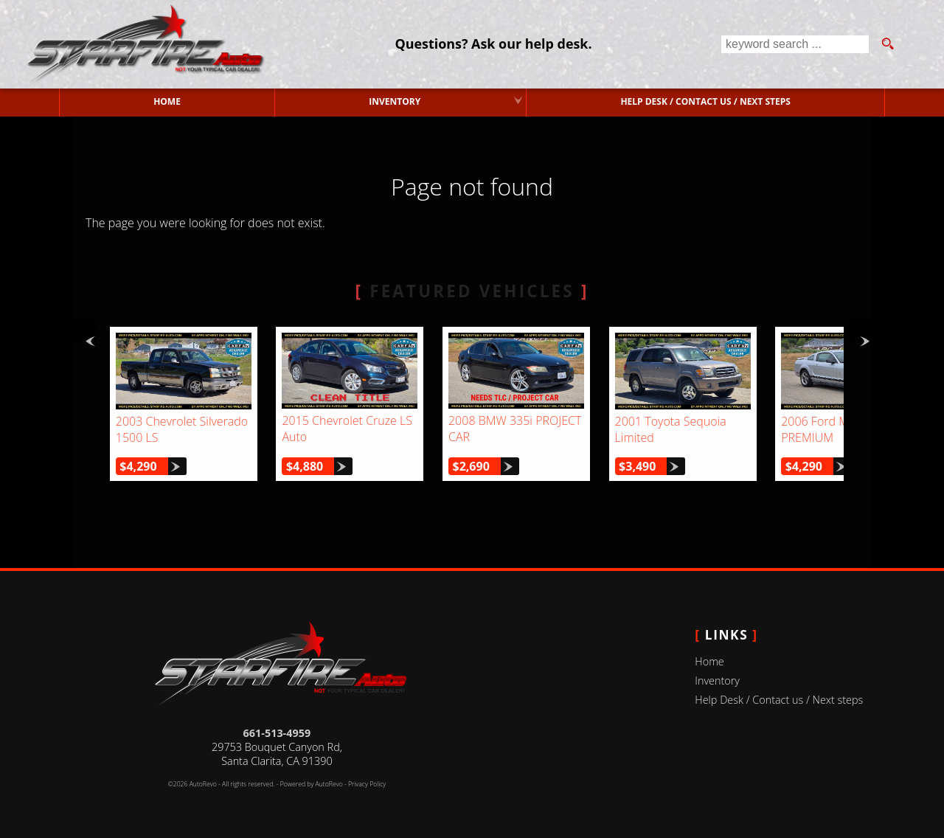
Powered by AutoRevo (311, 784)
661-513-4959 (277, 733)
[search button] (887, 44)
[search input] (795, 44)
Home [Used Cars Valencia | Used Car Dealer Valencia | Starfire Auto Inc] (167, 101)
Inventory (717, 680)
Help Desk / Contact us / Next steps (705, 101)
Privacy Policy (367, 784)
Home (709, 661)
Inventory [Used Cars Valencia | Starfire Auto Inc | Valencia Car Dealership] (394, 101)
